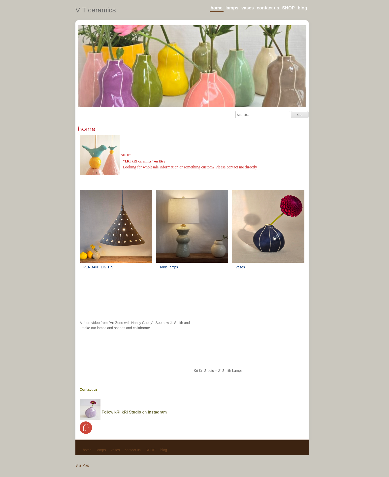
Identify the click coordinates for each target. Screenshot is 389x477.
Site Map (82, 465)
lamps (232, 7)
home (217, 7)
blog (302, 7)
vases (247, 7)
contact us (268, 7)
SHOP (288, 7)
